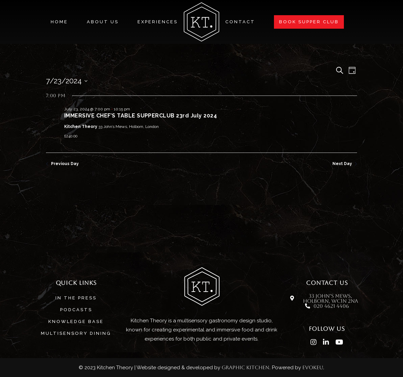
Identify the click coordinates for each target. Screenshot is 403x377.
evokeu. (313, 367)
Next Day (344, 163)
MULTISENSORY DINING (76, 333)
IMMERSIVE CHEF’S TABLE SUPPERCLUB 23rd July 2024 (140, 115)
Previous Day (62, 163)
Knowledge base (76, 321)
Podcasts (76, 309)
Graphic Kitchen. (246, 367)
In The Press (76, 297)
